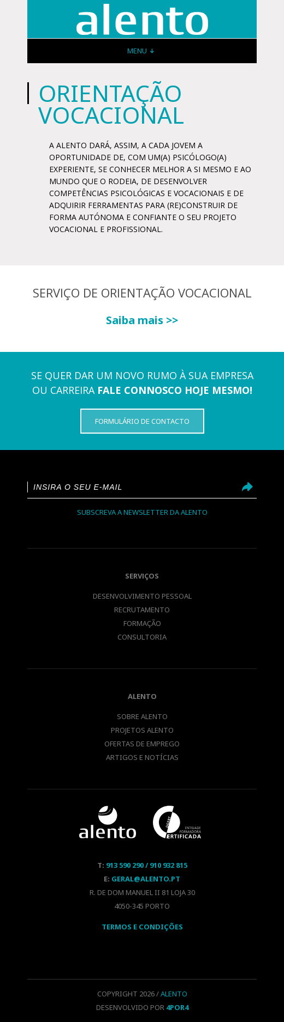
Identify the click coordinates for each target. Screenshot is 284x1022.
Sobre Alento (142, 716)
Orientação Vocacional (142, 19)
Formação (142, 623)
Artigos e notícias (142, 757)
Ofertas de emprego (142, 744)
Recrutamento (142, 610)
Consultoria (142, 637)
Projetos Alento (142, 730)
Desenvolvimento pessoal (142, 596)
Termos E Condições (142, 927)
